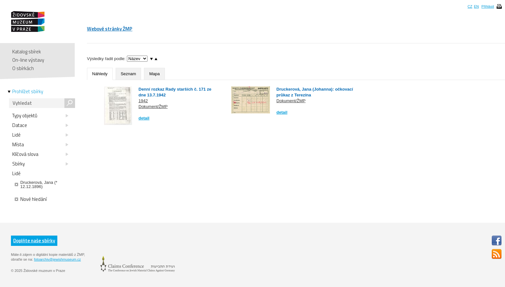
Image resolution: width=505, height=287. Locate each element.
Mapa (154, 73)
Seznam (128, 73)
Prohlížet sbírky (27, 91)
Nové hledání (31, 199)
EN (476, 6)
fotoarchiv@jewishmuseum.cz (57, 259)
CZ (470, 6)
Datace (40, 125)
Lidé (40, 135)
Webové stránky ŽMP (109, 28)
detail (143, 118)
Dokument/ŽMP (152, 106)
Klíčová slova (40, 154)
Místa (40, 145)
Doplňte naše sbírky (34, 240)
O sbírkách (23, 68)
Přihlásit (487, 6)
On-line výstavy (28, 60)
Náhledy (100, 73)
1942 (143, 100)
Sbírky (40, 164)
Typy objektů (40, 116)
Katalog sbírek (26, 51)
